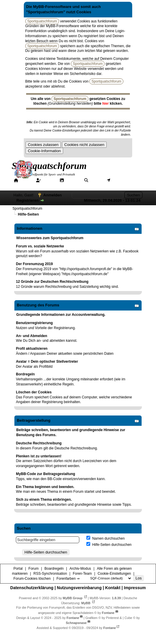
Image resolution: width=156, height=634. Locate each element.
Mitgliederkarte (125, 180)
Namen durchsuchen (105, 538)
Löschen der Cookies (33, 392)
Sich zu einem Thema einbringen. (44, 499)
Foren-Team (82, 573)
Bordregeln (25, 374)
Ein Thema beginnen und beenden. (45, 487)
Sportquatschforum (27, 208)
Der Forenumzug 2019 (34, 264)
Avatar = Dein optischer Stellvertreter (47, 361)
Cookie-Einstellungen (114, 573)
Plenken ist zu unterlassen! (38, 456)
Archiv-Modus (80, 568)
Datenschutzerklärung (31, 587)
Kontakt (112, 587)
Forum (49, 180)
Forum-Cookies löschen (32, 578)
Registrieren (27, 200)
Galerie (72, 180)
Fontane (108, 612)
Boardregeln (53, 568)
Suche (96, 180)
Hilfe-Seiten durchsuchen (108, 545)
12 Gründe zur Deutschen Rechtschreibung (52, 282)
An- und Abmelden (31, 336)
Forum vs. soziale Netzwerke (40, 246)
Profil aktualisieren (31, 348)
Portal (25, 180)
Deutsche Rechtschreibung (38, 443)
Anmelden (52, 195)
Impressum (135, 587)
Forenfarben (76, 185)
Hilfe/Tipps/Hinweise (35, 185)
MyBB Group (73, 598)
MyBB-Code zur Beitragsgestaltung (45, 474)
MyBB (85, 603)
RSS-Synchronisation (50, 573)
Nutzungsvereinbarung (79, 587)
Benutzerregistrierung (34, 323)
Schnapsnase (76, 623)
